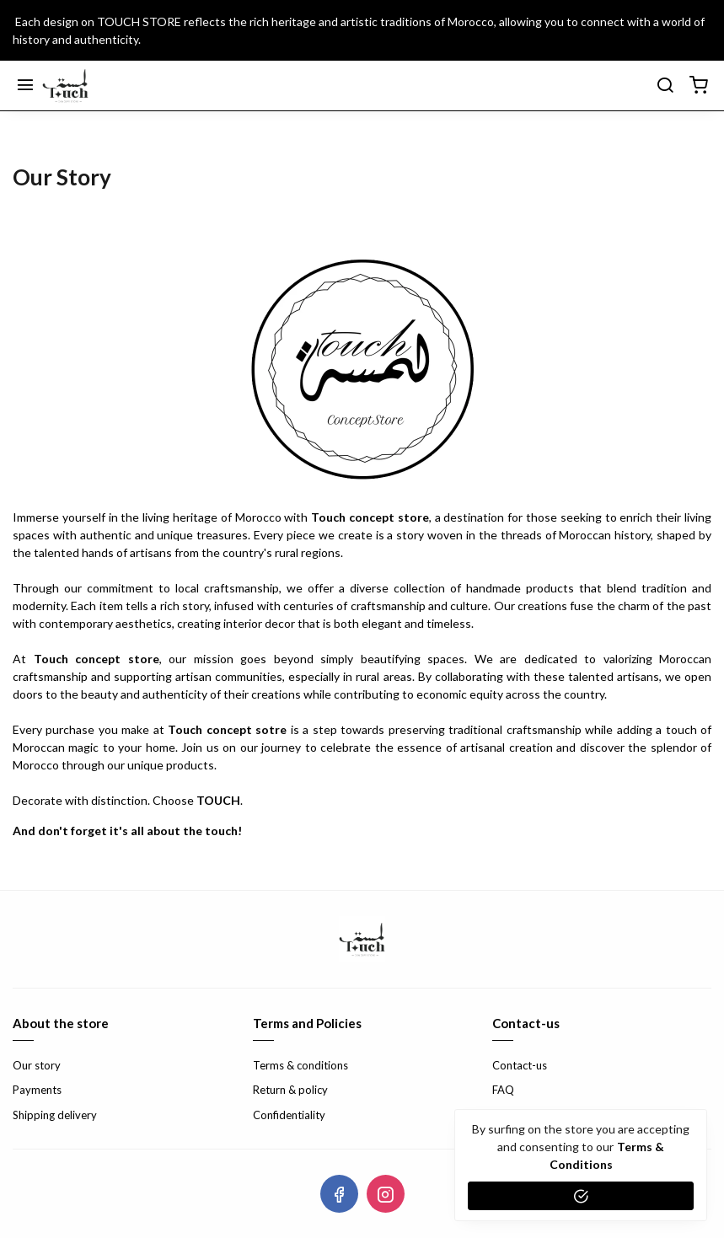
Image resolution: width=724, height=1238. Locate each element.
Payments (37, 1089)
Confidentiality (289, 1115)
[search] (665, 86)
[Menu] (25, 86)
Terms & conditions (300, 1065)
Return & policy (290, 1089)
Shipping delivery (55, 1115)
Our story (37, 1065)
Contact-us (519, 1065)
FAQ (503, 1089)
